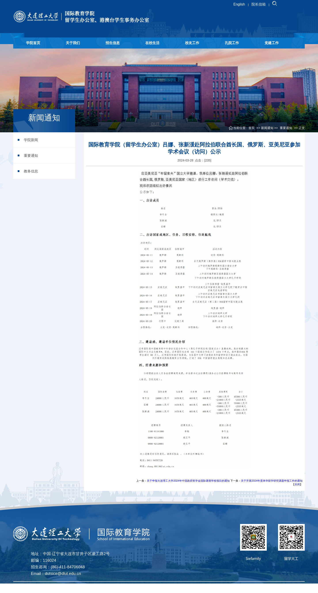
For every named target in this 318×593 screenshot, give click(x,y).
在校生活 (152, 43)
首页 (251, 128)
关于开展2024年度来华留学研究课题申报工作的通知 (272, 480)
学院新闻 (31, 140)
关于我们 (73, 43)
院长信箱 (259, 4)
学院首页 (33, 43)
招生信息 (113, 43)
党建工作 (272, 43)
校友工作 (192, 43)
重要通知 (31, 155)
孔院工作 (232, 43)
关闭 (297, 484)
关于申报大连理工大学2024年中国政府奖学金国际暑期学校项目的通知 (188, 480)
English (239, 4)
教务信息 (31, 171)
